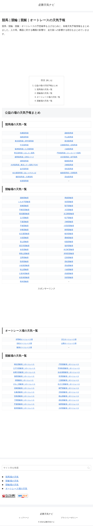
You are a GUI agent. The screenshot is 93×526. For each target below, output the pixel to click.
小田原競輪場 (69, 226)
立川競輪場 (24, 218)
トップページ (24, 518)
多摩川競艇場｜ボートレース (24, 373)
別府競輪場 (69, 278)
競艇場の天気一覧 (44, 101)
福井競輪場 (69, 246)
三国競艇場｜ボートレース (69, 381)
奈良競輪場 (24, 250)
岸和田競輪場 (69, 254)
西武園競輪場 (24, 214)
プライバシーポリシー (69, 518)
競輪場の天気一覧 (44, 93)
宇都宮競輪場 (24, 210)
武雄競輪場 (69, 274)
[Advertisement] (46, 56)
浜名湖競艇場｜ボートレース (69, 373)
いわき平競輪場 (24, 202)
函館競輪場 (24, 198)
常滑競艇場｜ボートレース (69, 377)
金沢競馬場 (24, 169)
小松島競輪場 (24, 266)
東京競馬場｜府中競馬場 (24, 141)
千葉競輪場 (24, 222)
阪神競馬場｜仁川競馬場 (24, 149)
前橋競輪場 (24, 206)
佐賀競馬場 (24, 181)
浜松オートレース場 (24, 344)
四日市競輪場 (24, 246)
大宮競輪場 (69, 210)
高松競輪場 (69, 262)
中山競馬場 (69, 137)
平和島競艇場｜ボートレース (69, 369)
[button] (88, 468)
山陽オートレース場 (68, 344)
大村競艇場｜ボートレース (69, 409)
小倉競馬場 (69, 149)
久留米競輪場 (24, 274)
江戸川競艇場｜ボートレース (24, 369)
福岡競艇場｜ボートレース (69, 405)
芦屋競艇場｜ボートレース (24, 405)
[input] (46, 468)
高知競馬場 (69, 177)
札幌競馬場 (24, 133)
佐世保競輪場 (24, 278)
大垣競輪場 (24, 238)
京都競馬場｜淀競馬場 (68, 145)
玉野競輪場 (24, 258)
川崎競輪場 (69, 222)
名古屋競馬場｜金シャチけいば (24, 173)
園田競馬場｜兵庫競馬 (24, 177)
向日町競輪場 (69, 250)
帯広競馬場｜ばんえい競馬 (24, 153)
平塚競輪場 (24, 226)
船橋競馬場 (69, 161)
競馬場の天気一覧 (44, 89)
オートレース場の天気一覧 (48, 97)
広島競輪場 (69, 258)
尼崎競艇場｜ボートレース (24, 389)
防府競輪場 (24, 262)
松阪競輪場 (69, 242)
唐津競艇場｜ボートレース (24, 409)
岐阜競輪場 (69, 234)
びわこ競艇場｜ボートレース (24, 385)
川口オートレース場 (68, 340)
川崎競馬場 (69, 165)
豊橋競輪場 (69, 238)
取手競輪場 (69, 206)
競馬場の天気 (12, 477)
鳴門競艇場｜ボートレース (69, 389)
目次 (43, 80)
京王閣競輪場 (69, 214)
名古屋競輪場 (24, 234)
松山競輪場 (24, 270)
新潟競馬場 (69, 141)
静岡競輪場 (69, 230)
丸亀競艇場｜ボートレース (24, 393)
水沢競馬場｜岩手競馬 (68, 157)
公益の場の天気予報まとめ (46, 86)
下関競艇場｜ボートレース (24, 401)
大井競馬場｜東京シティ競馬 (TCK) (24, 165)
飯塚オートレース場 (24, 348)
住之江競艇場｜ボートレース (69, 385)
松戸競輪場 (69, 218)
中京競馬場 (24, 145)
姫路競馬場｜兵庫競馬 (68, 173)
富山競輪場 (24, 242)
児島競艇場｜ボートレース (69, 393)
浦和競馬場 (24, 161)
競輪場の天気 (12, 485)
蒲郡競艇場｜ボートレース (24, 377)
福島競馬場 (24, 137)
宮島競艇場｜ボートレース (24, 397)
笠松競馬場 (69, 169)
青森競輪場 (69, 198)
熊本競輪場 (24, 282)
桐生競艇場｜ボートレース (24, 365)
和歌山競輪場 (24, 254)
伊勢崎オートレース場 (24, 340)
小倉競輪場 (69, 270)
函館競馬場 (69, 133)
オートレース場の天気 (16, 489)
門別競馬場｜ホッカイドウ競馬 (69, 153)
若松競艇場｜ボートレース (69, 401)
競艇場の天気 (12, 481)
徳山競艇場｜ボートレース (69, 397)
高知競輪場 (69, 266)
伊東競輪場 (24, 230)
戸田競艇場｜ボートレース (69, 365)
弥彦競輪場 (69, 202)
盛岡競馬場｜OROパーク (24, 157)
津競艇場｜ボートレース (24, 381)
